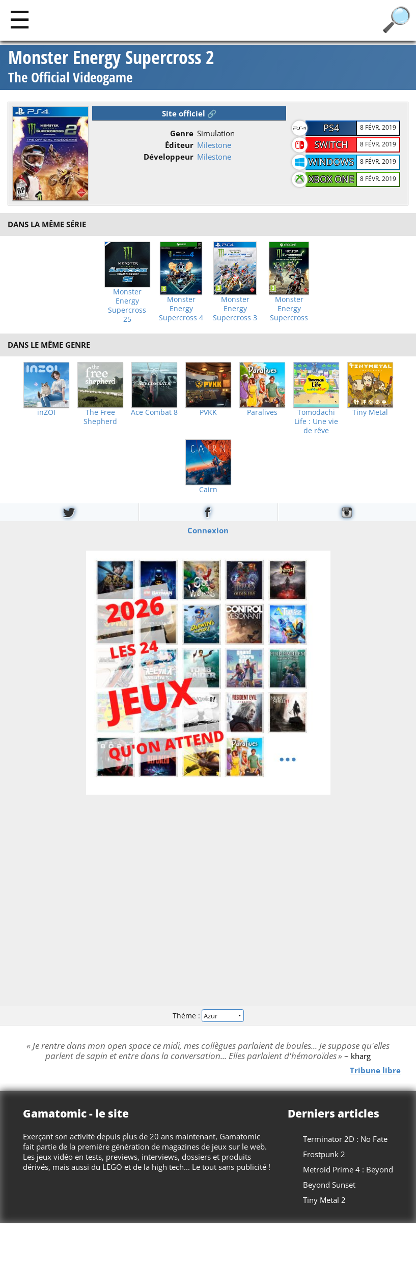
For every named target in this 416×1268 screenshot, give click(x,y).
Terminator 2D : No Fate (345, 1139)
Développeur (168, 157)
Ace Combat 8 (154, 412)
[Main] (19, 19)
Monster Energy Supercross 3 (235, 308)
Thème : (208, 1015)
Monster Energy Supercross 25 (127, 305)
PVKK (208, 412)
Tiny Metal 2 (324, 1200)
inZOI (46, 412)
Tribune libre (375, 1070)
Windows (331, 162)
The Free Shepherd (100, 417)
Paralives (262, 412)
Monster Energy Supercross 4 (181, 308)
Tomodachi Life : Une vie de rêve (316, 421)
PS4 (331, 128)
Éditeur (179, 145)
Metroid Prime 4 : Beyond (348, 1169)
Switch (331, 144)
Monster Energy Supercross (289, 308)
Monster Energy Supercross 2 (111, 67)
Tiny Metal (370, 412)
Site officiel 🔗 (189, 113)
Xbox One (331, 179)
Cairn (208, 489)
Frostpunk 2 (324, 1154)
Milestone (214, 145)
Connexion (208, 530)
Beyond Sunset (329, 1185)
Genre (181, 133)
